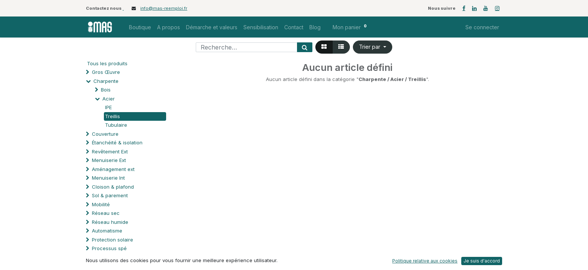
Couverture (105, 134)
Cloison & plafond (113, 187)
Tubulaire (116, 125)
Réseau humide (110, 222)
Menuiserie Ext (109, 160)
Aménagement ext (113, 169)
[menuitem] (140, 27)
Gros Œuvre (106, 72)
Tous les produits (107, 63)
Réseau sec (106, 213)
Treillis (112, 116)
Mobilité (101, 204)
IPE (108, 107)
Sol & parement (110, 195)
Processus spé (109, 248)
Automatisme (107, 231)
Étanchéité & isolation (117, 143)
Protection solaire (112, 240)
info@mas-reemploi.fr (163, 8)
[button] (372, 47)
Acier (108, 99)
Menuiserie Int (108, 178)
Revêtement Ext (110, 151)
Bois (106, 90)
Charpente (105, 81)
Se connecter (482, 27)
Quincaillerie (106, 257)
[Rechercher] (304, 47)
